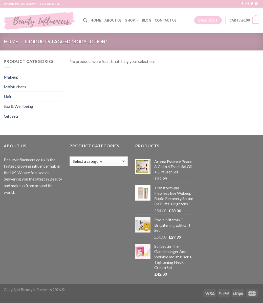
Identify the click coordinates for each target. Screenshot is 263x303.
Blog (146, 20)
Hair (8, 96)
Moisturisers (15, 86)
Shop (131, 20)
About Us (113, 20)
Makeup (11, 77)
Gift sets (11, 116)
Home (96, 20)
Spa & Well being (18, 106)
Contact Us (166, 20)
